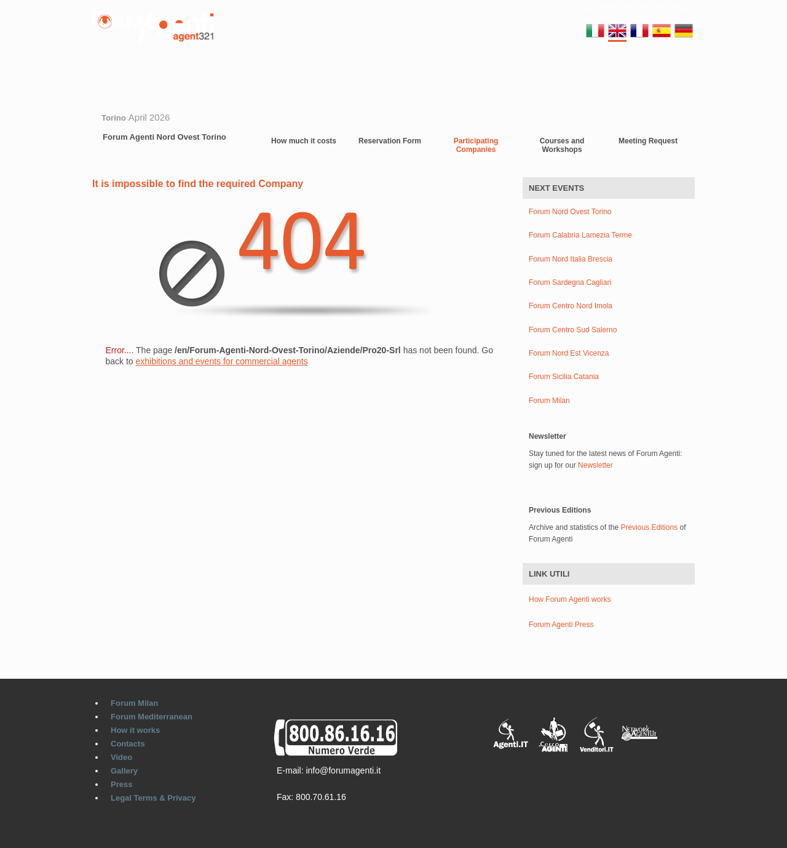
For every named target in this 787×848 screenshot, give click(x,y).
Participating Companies (476, 145)
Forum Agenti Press (561, 624)
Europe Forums (312, 69)
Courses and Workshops (562, 145)
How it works (135, 730)
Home (111, 69)
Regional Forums (233, 69)
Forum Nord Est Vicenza (569, 354)
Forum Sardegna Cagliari (570, 283)
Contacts (375, 69)
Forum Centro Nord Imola (570, 306)
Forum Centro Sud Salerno (573, 330)
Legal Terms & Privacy (153, 797)
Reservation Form (389, 141)
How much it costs (303, 141)
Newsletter (595, 465)
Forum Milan (161, 69)
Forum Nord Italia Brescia (570, 259)
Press (121, 784)
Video (418, 69)
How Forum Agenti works (570, 599)
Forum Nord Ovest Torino (570, 212)
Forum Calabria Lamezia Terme (580, 235)
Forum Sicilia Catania (564, 377)
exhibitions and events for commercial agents (222, 361)
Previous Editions (649, 527)
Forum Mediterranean (151, 716)
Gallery (458, 69)
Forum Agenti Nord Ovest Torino (164, 137)
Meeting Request (648, 141)
